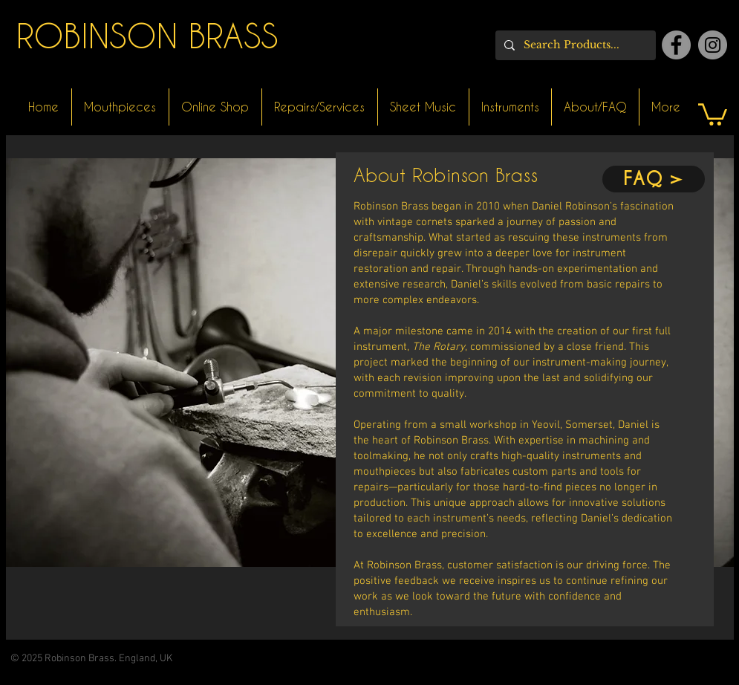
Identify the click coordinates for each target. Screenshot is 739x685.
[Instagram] (712, 44)
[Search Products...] (574, 45)
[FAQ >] (653, 179)
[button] (712, 113)
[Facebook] (676, 44)
